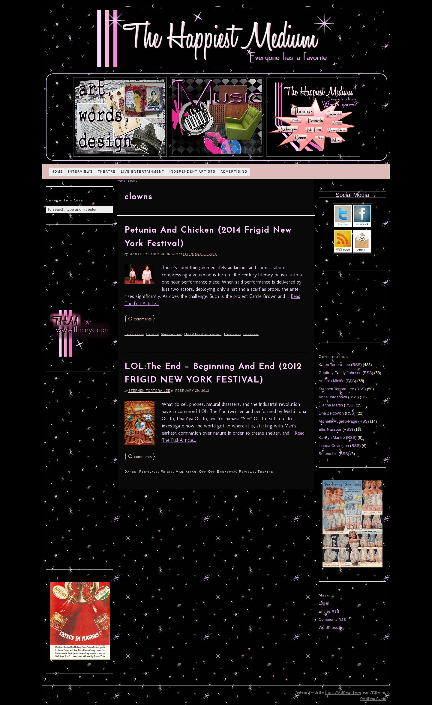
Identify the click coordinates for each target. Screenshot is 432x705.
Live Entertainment (142, 171)
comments (140, 319)
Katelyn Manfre (332, 437)
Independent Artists (193, 171)
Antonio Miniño (331, 381)
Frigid (152, 334)
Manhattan (171, 334)
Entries (329, 611)
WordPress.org (331, 627)
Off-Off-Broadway (202, 334)
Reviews (232, 334)
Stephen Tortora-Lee (149, 390)
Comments (332, 619)
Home (57, 171)
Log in (324, 603)
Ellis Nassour (330, 429)
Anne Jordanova (333, 397)
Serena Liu (328, 453)
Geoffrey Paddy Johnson (153, 254)
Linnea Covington (334, 445)
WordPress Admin (373, 698)
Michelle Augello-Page (338, 421)
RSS (356, 364)
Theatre (107, 171)
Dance (130, 471)
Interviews (80, 171)
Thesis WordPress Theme (343, 692)
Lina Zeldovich (331, 413)
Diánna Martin (331, 405)
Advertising (234, 171)
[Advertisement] (80, 260)
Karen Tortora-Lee (334, 364)
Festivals (133, 334)
